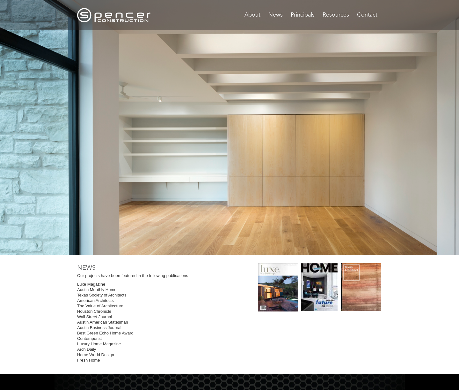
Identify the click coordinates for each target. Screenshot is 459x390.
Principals (303, 15)
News (275, 15)
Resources (336, 15)
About (252, 15)
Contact (367, 15)
